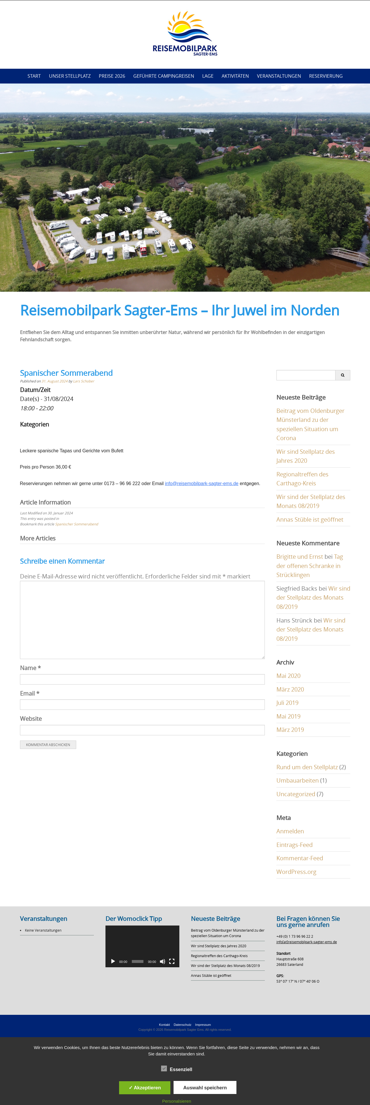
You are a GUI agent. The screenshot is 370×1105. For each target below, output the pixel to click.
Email (29, 693)
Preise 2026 (112, 76)
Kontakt (164, 1024)
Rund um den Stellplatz (307, 767)
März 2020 (290, 689)
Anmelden (290, 831)
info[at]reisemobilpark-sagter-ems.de (306, 941)
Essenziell (176, 1069)
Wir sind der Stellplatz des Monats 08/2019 (313, 598)
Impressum (203, 1024)
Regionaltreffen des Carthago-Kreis (219, 955)
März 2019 (290, 730)
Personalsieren (176, 1101)
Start (34, 76)
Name (30, 668)
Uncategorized (295, 794)
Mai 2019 (288, 716)
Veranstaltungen (279, 76)
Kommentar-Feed (299, 858)
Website (31, 719)
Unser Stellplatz (70, 76)
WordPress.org (296, 872)
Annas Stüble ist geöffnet (309, 519)
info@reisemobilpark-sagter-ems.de (201, 483)
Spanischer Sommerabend (76, 524)
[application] (142, 946)
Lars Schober (83, 381)
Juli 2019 (287, 703)
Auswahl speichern (205, 1087)
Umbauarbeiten (297, 780)
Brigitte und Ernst (299, 556)
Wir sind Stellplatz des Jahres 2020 (218, 945)
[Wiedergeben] (113, 961)
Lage (208, 76)
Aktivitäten (235, 76)
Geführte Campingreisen (163, 76)
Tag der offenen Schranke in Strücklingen (309, 566)
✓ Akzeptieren (145, 1087)
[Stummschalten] (162, 961)
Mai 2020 (288, 676)
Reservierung (326, 76)
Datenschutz (182, 1024)
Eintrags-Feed (294, 845)
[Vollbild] (172, 961)
